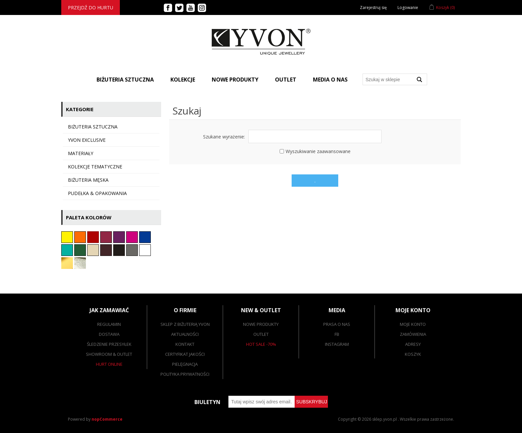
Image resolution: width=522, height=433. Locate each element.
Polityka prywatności (184, 374)
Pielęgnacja (185, 364)
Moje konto (413, 324)
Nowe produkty (235, 79)
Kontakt (184, 344)
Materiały (80, 153)
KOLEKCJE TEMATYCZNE (95, 166)
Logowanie (407, 7)
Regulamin (109, 324)
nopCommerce (107, 419)
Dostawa (109, 334)
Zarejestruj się (373, 7)
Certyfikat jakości (185, 354)
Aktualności (185, 334)
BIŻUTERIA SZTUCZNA (125, 79)
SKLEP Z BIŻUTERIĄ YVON (185, 324)
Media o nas (330, 79)
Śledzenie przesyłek (109, 344)
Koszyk (413, 354)
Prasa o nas (336, 324)
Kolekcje (182, 79)
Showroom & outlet (109, 354)
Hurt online (109, 364)
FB (337, 334)
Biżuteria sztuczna (93, 126)
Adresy (413, 344)
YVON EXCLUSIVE (87, 140)
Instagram (337, 344)
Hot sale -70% (261, 344)
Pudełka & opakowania (97, 193)
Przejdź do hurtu (90, 7)
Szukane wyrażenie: (224, 136)
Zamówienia (413, 334)
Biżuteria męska (88, 180)
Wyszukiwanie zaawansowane (318, 151)
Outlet (285, 79)
